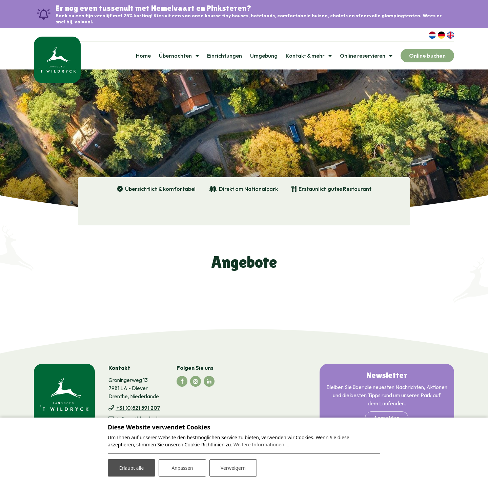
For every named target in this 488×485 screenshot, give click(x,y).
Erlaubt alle (131, 467)
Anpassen (182, 467)
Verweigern (233, 467)
